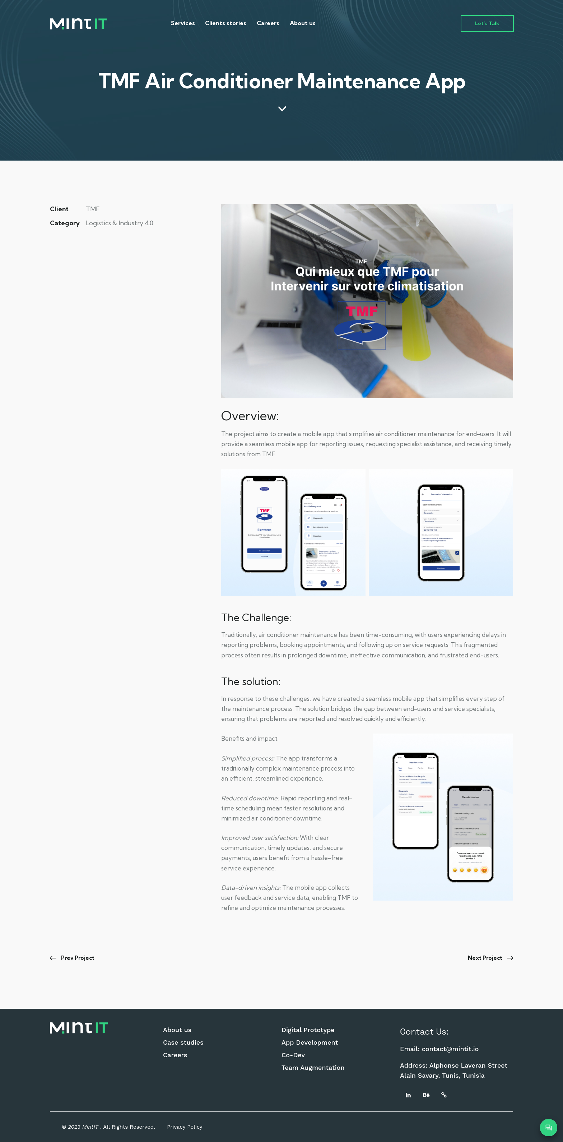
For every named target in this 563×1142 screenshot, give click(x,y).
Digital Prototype (308, 1030)
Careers (175, 1055)
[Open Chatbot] (548, 1127)
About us (177, 1030)
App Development (310, 1042)
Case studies (183, 1042)
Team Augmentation (313, 1067)
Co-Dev (293, 1055)
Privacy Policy (184, 1127)
